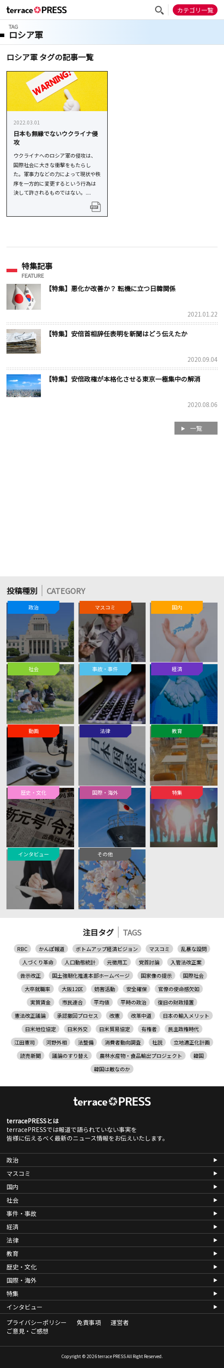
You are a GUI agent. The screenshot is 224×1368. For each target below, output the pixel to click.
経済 (12, 1226)
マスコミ (18, 1173)
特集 (12, 1293)
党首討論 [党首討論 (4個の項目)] (149, 962)
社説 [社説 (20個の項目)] (157, 1042)
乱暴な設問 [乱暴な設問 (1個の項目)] (194, 948)
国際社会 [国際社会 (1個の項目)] (193, 975)
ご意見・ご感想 (27, 1331)
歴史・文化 (21, 1266)
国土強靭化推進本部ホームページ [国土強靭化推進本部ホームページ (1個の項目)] (91, 975)
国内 (12, 1186)
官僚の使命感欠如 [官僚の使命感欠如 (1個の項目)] (178, 988)
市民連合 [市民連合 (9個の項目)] (72, 1002)
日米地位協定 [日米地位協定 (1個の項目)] (40, 1028)
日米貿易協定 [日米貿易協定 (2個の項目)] (114, 1028)
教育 (12, 1253)
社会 (12, 1200)
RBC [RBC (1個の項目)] (22, 948)
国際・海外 (21, 1280)
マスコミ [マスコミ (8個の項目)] (159, 948)
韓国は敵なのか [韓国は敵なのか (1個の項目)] (112, 1069)
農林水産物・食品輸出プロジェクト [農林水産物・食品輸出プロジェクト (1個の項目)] (141, 1055)
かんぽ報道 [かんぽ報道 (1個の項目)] (52, 948)
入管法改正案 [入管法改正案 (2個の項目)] (186, 962)
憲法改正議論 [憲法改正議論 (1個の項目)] (30, 1015)
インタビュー (24, 1307)
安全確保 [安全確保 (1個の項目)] (136, 988)
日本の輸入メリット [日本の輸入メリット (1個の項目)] (186, 1015)
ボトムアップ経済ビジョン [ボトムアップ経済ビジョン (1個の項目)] (107, 948)
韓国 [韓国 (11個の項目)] (198, 1055)
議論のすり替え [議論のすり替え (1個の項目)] (70, 1055)
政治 (12, 1160)
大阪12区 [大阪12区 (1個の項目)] (72, 988)
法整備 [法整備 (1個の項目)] (85, 1042)
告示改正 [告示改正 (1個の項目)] (30, 975)
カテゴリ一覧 (195, 10)
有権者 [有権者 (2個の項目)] (149, 1028)
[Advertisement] (112, 509)
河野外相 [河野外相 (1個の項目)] (56, 1042)
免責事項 (89, 1322)
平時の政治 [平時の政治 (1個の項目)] (133, 1002)
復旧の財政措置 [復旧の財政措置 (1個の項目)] (176, 1002)
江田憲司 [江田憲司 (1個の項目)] (24, 1042)
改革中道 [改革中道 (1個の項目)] (141, 1015)
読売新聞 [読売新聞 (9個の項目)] (30, 1055)
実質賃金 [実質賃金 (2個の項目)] (40, 1002)
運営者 (120, 1322)
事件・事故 (21, 1213)
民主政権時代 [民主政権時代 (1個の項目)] (183, 1028)
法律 (12, 1240)
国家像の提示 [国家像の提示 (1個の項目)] (156, 975)
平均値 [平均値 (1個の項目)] (101, 1002)
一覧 (196, 428)
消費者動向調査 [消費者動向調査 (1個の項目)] (123, 1042)
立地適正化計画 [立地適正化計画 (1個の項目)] (192, 1042)
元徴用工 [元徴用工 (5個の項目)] (117, 962)
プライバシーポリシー (36, 1322)
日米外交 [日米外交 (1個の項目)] (77, 1028)
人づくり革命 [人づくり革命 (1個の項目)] (37, 962)
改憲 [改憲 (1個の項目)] (114, 1015)
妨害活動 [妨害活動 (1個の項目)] (104, 988)
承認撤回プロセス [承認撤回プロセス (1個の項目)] (77, 1015)
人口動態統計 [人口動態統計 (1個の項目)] (80, 962)
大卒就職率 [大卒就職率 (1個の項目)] (37, 988)
